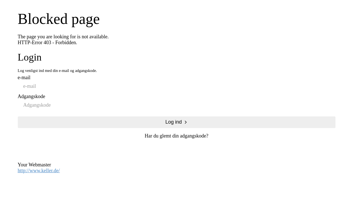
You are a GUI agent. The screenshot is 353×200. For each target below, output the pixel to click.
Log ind (173, 122)
